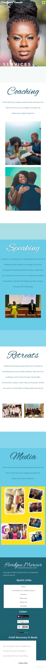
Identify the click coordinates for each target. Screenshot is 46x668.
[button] (43, 2)
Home (23, 587)
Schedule (23, 606)
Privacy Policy (23, 663)
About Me (23, 602)
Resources (23, 598)
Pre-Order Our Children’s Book (23, 590)
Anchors (23, 594)
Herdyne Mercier (11, 2)
